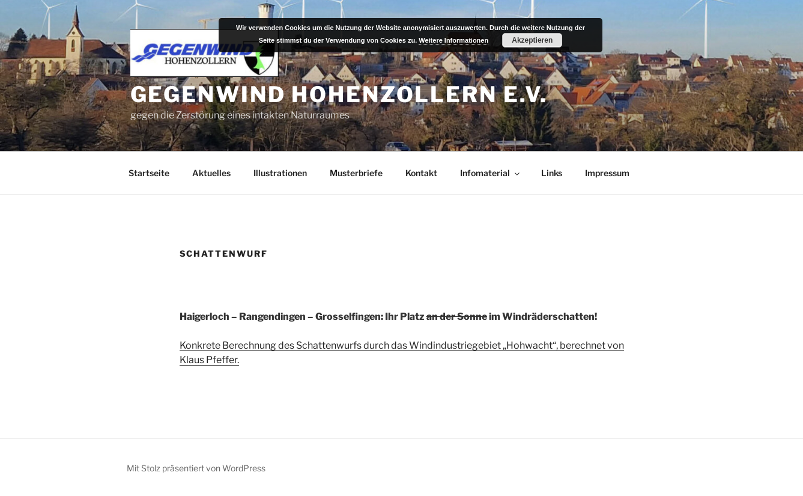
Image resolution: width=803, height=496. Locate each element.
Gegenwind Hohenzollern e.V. (339, 94)
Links (551, 173)
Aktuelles (211, 173)
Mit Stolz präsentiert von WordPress (196, 468)
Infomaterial (490, 173)
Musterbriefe (356, 173)
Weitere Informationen (453, 40)
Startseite (149, 173)
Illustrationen (280, 173)
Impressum (607, 173)
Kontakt (421, 173)
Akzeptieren (532, 40)
